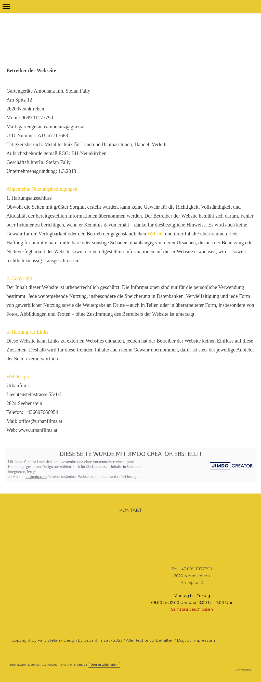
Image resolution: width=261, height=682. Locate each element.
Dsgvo (183, 640)
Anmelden (243, 670)
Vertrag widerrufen (104, 664)
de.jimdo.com (36, 477)
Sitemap (79, 664)
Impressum (203, 640)
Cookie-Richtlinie (60, 664)
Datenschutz (37, 664)
